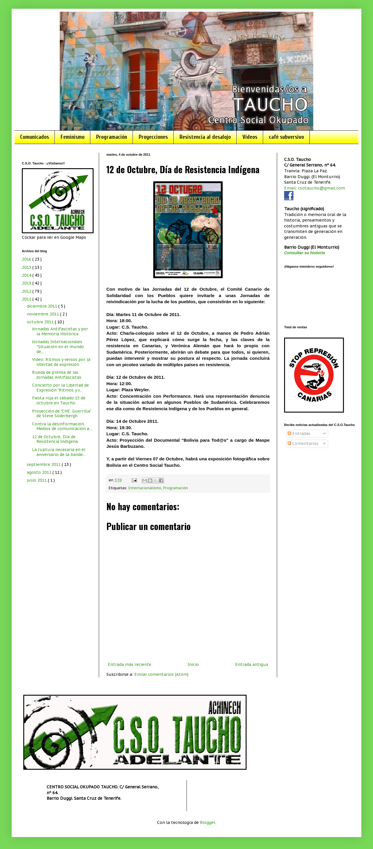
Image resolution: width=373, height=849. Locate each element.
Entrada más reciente (129, 664)
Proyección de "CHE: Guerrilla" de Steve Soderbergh (61, 413)
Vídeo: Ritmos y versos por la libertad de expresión (61, 362)
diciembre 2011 (42, 306)
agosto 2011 (39, 472)
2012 (27, 291)
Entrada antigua (251, 664)
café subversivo (286, 137)
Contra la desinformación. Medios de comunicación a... (62, 426)
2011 (27, 299)
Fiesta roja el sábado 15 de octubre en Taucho (58, 400)
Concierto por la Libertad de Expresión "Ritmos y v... (60, 388)
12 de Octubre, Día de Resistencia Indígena (55, 439)
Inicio (193, 664)
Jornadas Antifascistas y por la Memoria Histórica (60, 331)
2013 (27, 283)
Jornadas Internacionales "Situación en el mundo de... (58, 346)
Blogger (207, 822)
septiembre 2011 (44, 464)
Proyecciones (153, 137)
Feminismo (73, 137)
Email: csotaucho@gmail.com (314, 188)
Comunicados (34, 137)
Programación (111, 137)
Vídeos (249, 137)
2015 (27, 267)
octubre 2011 (41, 321)
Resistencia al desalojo (205, 137)
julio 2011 (37, 480)
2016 (27, 259)
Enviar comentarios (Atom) (161, 674)
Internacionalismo (144, 487)
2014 (27, 275)
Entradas (299, 433)
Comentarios (303, 443)
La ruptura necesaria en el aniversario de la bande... (58, 452)
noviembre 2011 (43, 314)
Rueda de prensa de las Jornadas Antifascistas (56, 375)
